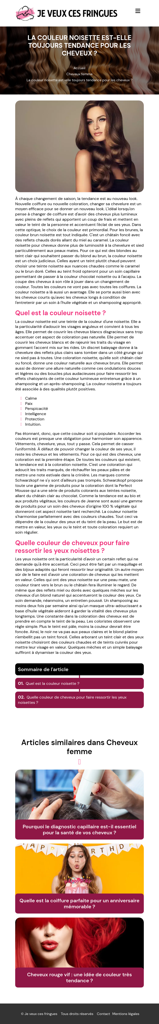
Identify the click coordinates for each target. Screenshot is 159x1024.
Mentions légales (125, 1014)
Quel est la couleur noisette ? (49, 683)
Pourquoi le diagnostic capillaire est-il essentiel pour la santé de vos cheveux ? (79, 829)
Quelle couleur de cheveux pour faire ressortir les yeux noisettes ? (72, 700)
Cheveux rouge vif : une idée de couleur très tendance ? (79, 977)
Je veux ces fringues (41, 1014)
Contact (103, 1014)
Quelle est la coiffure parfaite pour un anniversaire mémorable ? (79, 903)
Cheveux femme (80, 74)
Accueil (79, 68)
